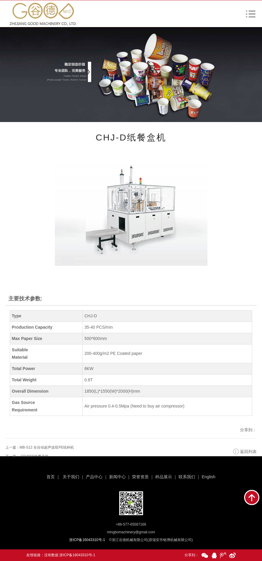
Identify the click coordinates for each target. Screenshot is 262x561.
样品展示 (163, 476)
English (209, 476)
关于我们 (71, 476)
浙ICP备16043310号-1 (77, 555)
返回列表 (248, 459)
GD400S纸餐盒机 (35, 464)
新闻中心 (117, 476)
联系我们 (187, 476)
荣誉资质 (140, 476)
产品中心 (94, 476)
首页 (50, 476)
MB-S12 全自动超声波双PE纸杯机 (47, 455)
